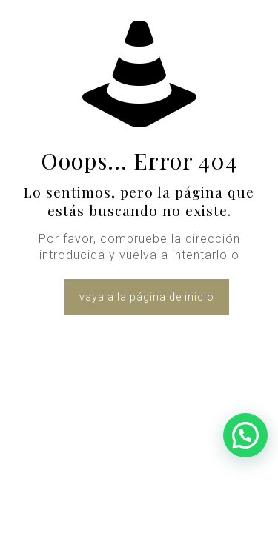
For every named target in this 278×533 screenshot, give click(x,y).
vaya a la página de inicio (146, 297)
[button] (245, 435)
